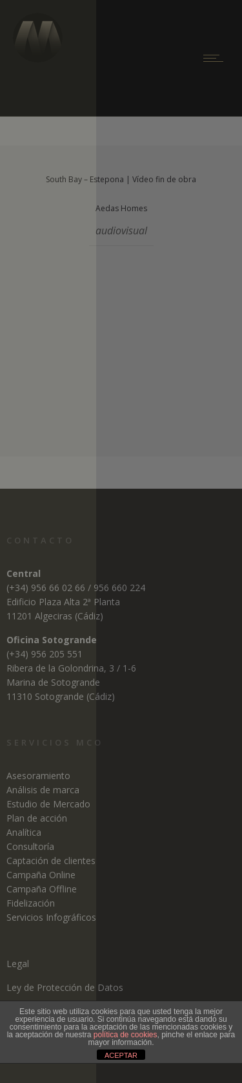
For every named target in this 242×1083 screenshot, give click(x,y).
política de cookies (125, 1034)
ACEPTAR (121, 1055)
